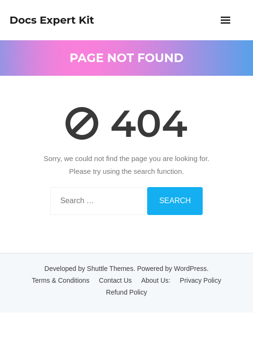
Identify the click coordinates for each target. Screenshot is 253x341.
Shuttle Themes (110, 268)
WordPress (190, 268)
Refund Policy (126, 292)
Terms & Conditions (60, 280)
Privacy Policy (200, 280)
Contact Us (115, 280)
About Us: (155, 280)
